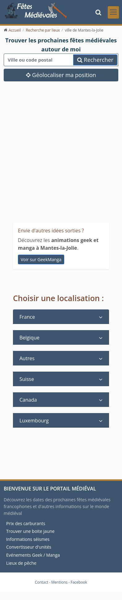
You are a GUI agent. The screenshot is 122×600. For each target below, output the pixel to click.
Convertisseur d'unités (28, 547)
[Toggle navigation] (113, 12)
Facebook (79, 582)
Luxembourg (34, 420)
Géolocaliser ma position (61, 75)
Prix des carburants (25, 523)
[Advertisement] (58, 142)
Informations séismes (27, 539)
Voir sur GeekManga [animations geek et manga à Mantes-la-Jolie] (41, 259)
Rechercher (95, 59)
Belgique (29, 337)
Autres (27, 358)
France (27, 316)
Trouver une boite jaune (30, 531)
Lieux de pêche (21, 563)
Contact (41, 582)
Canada (28, 399)
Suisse (26, 379)
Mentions (59, 582)
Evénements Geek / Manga (33, 555)
